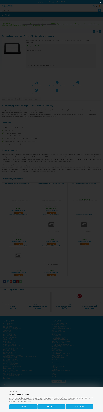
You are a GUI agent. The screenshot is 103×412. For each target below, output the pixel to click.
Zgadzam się (79, 406)
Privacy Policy (13, 401)
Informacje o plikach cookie (25, 401)
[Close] (100, 2)
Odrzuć (24, 406)
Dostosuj (51, 406)
